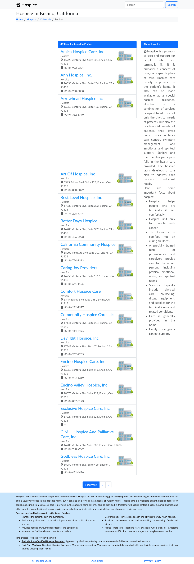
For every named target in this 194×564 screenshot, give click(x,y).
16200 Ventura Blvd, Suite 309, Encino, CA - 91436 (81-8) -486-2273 (96, 228)
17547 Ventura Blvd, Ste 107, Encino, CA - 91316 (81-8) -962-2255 (96, 346)
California (45, 19)
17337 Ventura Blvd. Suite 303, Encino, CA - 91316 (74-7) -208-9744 (96, 205)
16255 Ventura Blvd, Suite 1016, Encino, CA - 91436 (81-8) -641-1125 (96, 275)
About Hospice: (152, 44)
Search (172, 4)
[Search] (144, 4)
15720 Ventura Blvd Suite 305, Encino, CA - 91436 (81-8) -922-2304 (96, 59)
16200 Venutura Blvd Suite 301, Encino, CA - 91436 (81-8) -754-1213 (96, 252)
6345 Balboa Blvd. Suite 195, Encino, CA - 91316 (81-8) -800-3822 (96, 181)
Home (19, 19)
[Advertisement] (97, 30)
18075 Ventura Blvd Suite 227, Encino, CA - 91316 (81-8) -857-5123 (96, 393)
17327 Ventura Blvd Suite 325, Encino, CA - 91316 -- (96, 416)
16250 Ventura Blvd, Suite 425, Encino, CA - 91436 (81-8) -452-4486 (96, 464)
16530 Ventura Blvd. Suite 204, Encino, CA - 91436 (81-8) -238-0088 (96, 82)
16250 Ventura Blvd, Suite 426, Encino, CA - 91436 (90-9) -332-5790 (96, 106)
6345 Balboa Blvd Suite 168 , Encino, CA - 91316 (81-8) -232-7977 (96, 299)
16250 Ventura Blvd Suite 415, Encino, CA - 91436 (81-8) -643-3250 (96, 369)
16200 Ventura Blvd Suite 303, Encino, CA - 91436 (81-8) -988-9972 (96, 440)
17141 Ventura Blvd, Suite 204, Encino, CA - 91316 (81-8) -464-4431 (96, 322)
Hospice (31, 19)
